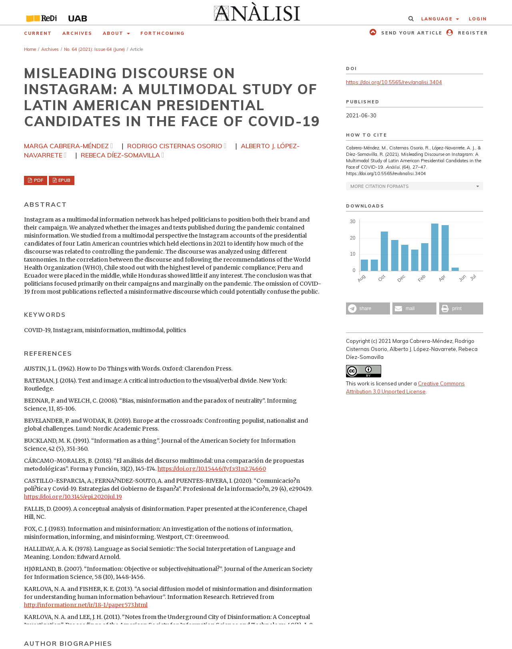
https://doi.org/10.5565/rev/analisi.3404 (394, 82)
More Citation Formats (379, 186)
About (114, 33)
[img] (256, 12)
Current (38, 33)
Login (478, 19)
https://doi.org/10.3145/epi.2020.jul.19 (73, 496)
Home (30, 49)
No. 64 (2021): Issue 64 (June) (94, 49)
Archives (77, 33)
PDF (38, 180)
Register (472, 33)
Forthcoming (162, 33)
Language (438, 19)
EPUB (63, 180)
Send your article (410, 33)
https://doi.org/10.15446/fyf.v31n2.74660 (212, 468)
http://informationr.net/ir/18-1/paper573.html (86, 605)
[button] (368, 308)
